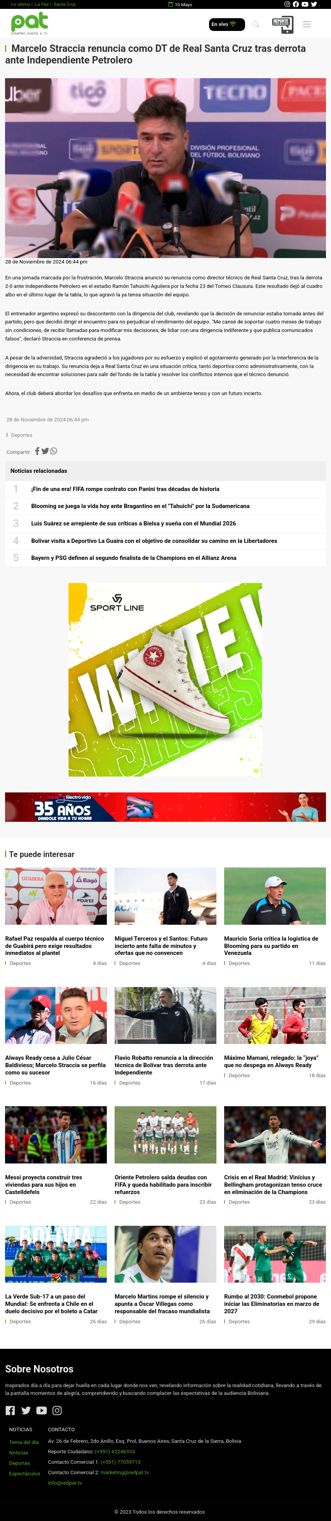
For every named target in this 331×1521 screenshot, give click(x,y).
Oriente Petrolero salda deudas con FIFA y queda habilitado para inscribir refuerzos (163, 1185)
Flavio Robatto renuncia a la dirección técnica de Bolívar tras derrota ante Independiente (164, 1065)
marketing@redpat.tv (125, 1472)
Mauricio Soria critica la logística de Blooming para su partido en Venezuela (271, 946)
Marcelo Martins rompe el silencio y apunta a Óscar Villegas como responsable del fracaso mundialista (162, 1304)
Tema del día (24, 1442)
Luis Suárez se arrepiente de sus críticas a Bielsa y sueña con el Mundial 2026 (133, 523)
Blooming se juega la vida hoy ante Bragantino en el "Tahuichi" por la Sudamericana (140, 506)
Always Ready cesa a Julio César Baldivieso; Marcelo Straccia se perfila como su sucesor (55, 1065)
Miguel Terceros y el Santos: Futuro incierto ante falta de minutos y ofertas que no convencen (161, 946)
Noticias (18, 1453)
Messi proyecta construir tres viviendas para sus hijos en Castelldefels (43, 1185)
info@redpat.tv (65, 1483)
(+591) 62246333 (115, 1451)
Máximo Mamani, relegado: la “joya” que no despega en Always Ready (271, 1061)
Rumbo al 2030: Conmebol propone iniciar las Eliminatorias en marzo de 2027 (271, 1304)
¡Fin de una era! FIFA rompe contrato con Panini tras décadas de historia (125, 489)
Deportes (22, 435)
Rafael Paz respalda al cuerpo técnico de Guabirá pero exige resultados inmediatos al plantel (54, 946)
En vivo (223, 24)
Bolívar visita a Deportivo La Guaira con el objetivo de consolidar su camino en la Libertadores (154, 540)
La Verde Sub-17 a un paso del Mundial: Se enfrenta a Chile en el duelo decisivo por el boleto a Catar (51, 1304)
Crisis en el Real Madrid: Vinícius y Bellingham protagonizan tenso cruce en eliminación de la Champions (273, 1185)
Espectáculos (24, 1474)
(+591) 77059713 (121, 1462)
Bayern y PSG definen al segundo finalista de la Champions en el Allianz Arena (134, 557)
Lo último (20, 4)
